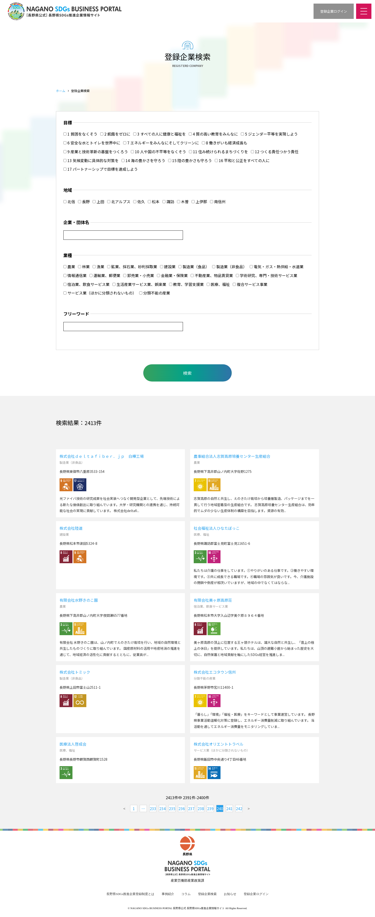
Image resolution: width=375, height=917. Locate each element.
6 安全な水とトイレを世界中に (91, 143)
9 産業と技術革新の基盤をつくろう (95, 151)
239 (210, 808)
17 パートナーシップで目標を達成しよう (100, 169)
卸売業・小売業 (138, 275)
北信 (69, 201)
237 (191, 808)
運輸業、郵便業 (104, 275)
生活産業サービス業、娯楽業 (139, 284)
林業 (84, 266)
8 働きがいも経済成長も (224, 143)
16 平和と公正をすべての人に (242, 160)
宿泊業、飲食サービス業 (86, 284)
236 (181, 808)
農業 (69, 266)
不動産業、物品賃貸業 (212, 275)
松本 (154, 201)
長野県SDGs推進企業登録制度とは (130, 894)
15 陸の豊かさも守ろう (190, 160)
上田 (98, 201)
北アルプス (118, 201)
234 (162, 808)
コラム (186, 894)
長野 (84, 201)
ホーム (60, 90)
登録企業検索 (207, 894)
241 (229, 808)
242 (239, 808)
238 (201, 808)
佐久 (139, 201)
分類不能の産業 (154, 293)
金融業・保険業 (172, 275)
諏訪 (168, 201)
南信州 (218, 201)
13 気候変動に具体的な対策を (91, 160)
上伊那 (199, 201)
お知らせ (230, 894)
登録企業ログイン (256, 894)
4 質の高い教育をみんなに (213, 134)
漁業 (98, 266)
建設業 (168, 266)
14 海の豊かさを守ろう (143, 160)
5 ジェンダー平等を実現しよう (269, 134)
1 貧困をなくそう (80, 134)
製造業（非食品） (229, 266)
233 (153, 808)
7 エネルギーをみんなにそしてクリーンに (161, 143)
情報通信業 (75, 275)
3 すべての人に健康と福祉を (159, 134)
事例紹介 (168, 894)
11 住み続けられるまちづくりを (218, 151)
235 (172, 808)
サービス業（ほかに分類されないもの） (99, 293)
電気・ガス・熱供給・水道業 (276, 266)
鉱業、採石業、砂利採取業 (132, 266)
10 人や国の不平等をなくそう (158, 151)
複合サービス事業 (250, 284)
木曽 (183, 201)
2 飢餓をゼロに (115, 134)
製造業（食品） (193, 266)
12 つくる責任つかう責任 (274, 151)
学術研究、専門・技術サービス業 (266, 275)
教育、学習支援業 (186, 284)
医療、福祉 (218, 284)
